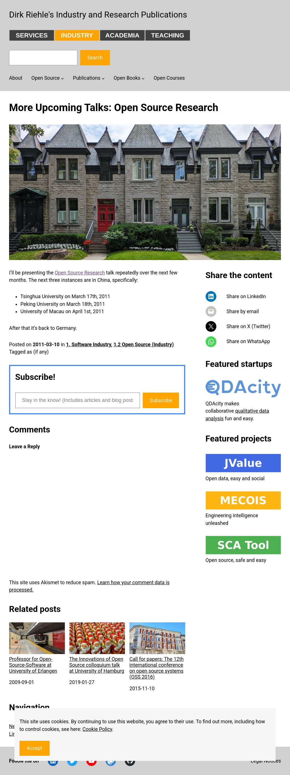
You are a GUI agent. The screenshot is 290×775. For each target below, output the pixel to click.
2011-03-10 (46, 344)
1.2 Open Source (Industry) (144, 344)
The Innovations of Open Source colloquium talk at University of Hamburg (97, 648)
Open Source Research (80, 273)
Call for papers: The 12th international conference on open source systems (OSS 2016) (157, 651)
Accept (34, 748)
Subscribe (161, 400)
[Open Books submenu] (143, 78)
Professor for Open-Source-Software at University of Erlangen (37, 648)
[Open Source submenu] (62, 78)
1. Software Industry (88, 344)
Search (95, 57)
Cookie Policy (97, 729)
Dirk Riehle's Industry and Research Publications (98, 15)
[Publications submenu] (103, 78)
